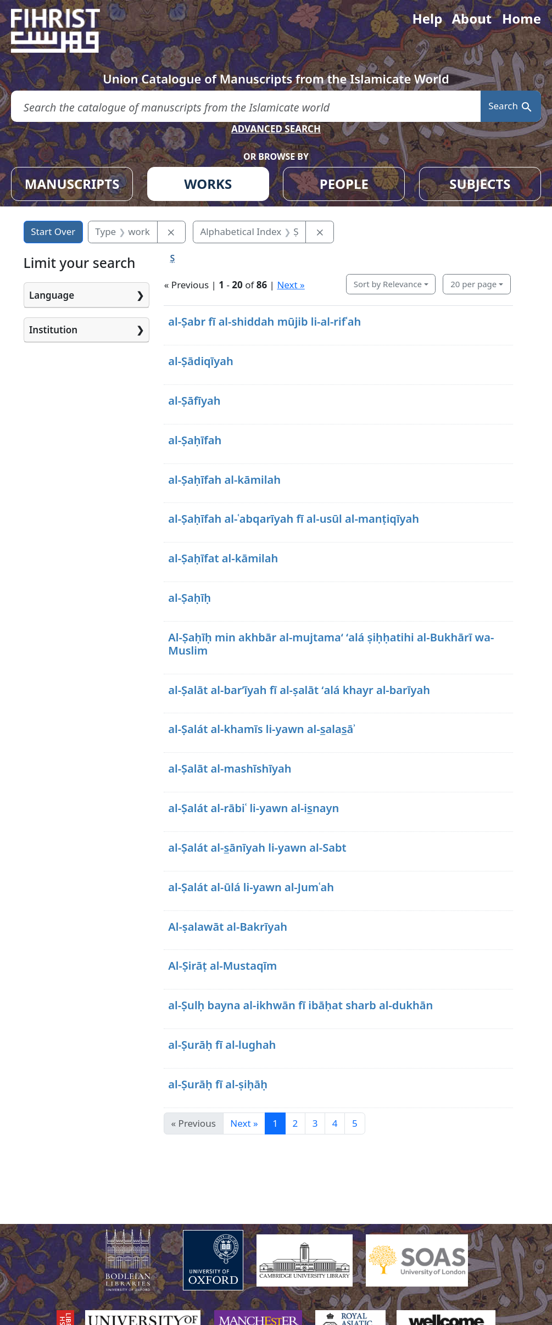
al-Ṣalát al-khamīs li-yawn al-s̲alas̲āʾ (261, 729)
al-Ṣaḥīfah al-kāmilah (224, 479)
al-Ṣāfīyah (194, 400)
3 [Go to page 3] (315, 1123)
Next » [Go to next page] (244, 1123)
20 (473, 283)
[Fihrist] (66, 31)
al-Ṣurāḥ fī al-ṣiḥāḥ (217, 1084)
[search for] (245, 106)
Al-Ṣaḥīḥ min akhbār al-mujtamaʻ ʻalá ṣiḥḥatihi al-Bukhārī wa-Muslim (331, 644)
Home (521, 18)
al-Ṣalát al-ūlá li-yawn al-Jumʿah (251, 887)
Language (51, 295)
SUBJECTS (479, 184)
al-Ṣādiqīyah (200, 361)
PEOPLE (344, 184)
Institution (53, 329)
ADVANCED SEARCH (276, 128)
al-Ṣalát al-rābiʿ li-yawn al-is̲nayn (253, 808)
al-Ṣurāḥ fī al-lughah (222, 1044)
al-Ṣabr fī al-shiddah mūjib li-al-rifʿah (264, 321)
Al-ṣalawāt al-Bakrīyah (227, 926)
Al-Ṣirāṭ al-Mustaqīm (222, 965)
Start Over (53, 231)
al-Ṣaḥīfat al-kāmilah (223, 558)
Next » (290, 284)
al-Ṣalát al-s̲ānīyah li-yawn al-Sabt (257, 847)
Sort (388, 283)
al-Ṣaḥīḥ (189, 597)
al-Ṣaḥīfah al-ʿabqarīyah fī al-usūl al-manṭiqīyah (293, 518)
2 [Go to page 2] (295, 1123)
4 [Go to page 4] (335, 1123)
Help (427, 18)
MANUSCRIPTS (72, 184)
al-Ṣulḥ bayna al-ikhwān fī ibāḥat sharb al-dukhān (300, 1005)
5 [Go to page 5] (355, 1123)
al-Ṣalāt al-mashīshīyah (229, 768)
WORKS (208, 184)
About (471, 18)
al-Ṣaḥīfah (194, 440)
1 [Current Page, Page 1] (275, 1123)
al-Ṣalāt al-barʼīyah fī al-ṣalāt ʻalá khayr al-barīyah (299, 690)
